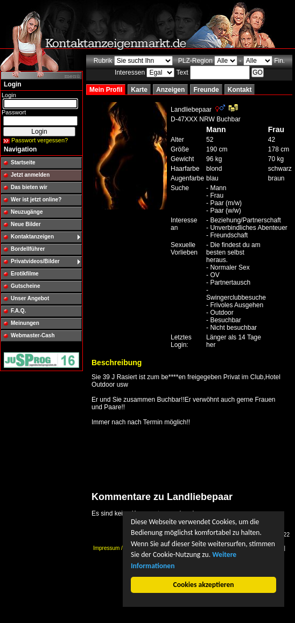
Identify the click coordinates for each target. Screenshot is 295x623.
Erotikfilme (25, 274)
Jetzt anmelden (30, 175)
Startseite (23, 162)
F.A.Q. (18, 311)
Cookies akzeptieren (203, 584)
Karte (139, 89)
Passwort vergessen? (39, 140)
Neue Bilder (26, 224)
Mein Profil (105, 89)
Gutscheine (25, 286)
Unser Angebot (30, 298)
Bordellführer (28, 249)
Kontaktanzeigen (32, 237)
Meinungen (25, 323)
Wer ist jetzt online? (36, 199)
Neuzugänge (27, 212)
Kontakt (240, 89)
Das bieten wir (29, 187)
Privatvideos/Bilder (35, 261)
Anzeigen (170, 89)
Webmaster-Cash (33, 335)
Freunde (206, 89)
